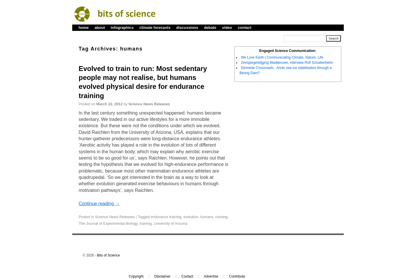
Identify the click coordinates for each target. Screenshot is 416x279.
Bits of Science (108, 255)
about (99, 27)
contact (244, 27)
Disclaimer (162, 276)
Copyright (136, 276)
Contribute (237, 276)
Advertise (211, 276)
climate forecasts (154, 27)
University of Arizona (170, 223)
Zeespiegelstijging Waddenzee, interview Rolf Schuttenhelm (287, 63)
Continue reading (99, 203)
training (146, 223)
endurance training (166, 217)
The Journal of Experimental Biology (108, 223)
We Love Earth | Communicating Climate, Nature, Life (282, 57)
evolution (190, 217)
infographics (122, 27)
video (227, 27)
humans (206, 217)
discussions (187, 27)
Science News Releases (149, 104)
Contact (187, 276)
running (221, 217)
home (84, 27)
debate (210, 27)
